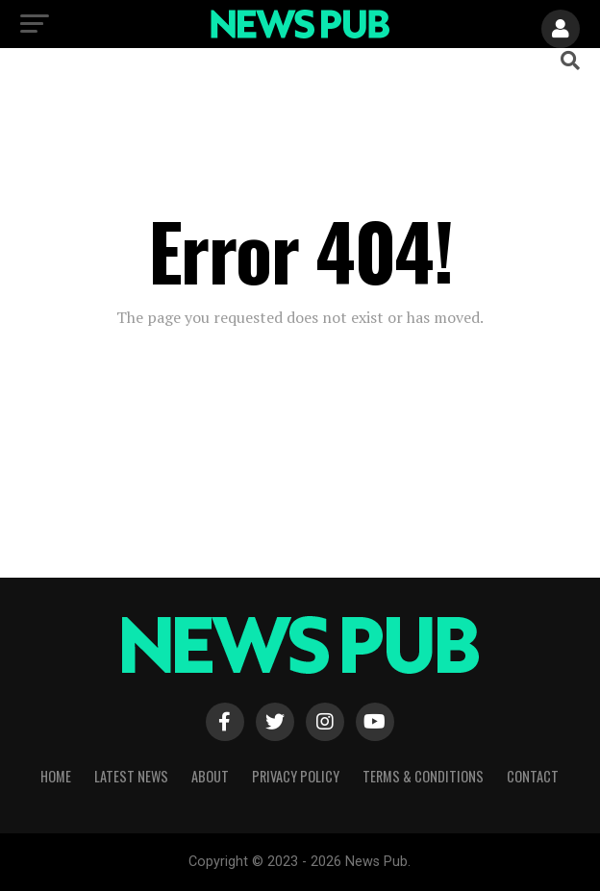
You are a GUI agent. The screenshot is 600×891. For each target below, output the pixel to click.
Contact (533, 776)
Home (55, 776)
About (210, 776)
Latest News (131, 776)
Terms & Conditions (423, 776)
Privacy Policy (295, 776)
